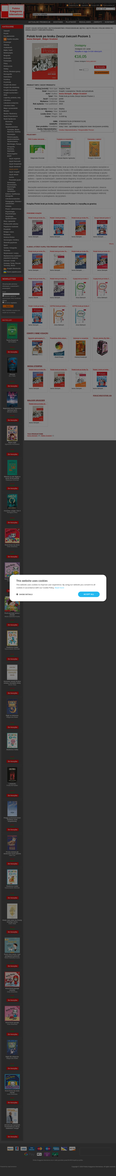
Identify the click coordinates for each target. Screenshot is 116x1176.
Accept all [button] (89, 594)
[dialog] (58, 588)
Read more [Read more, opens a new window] (59, 587)
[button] (24, 594)
